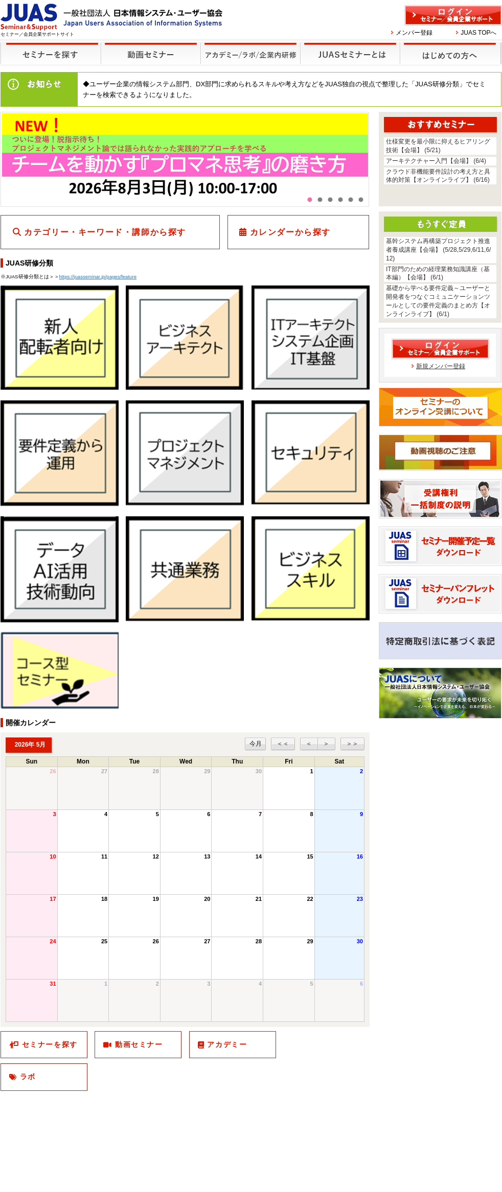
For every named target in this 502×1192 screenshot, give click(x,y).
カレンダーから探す (290, 232)
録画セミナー (151, 53)
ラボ (28, 1076)
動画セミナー (139, 1044)
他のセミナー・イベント (248, 47)
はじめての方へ (449, 47)
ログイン (453, 15)
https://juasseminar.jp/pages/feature (97, 276)
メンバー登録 (414, 32)
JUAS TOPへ (478, 32)
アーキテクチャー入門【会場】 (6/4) (436, 160)
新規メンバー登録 (440, 366)
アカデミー (227, 1044)
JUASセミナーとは (349, 47)
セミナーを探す (48, 47)
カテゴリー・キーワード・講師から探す (105, 232)
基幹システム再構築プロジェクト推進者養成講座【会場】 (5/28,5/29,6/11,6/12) (438, 249)
